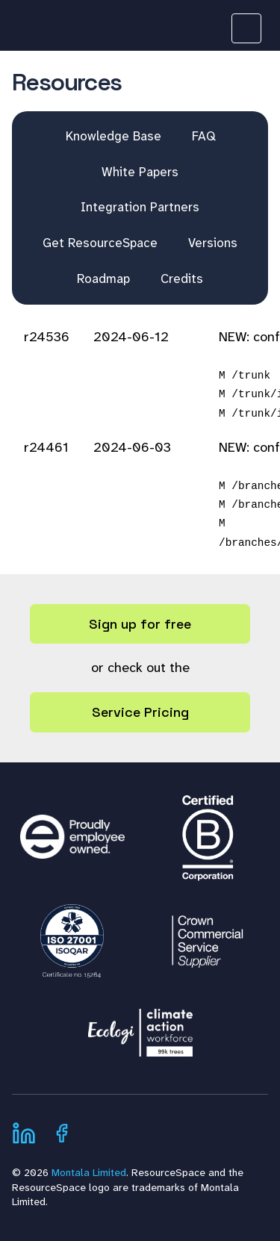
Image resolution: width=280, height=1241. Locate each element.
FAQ (203, 136)
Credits (182, 278)
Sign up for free (140, 623)
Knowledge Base (113, 136)
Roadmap (103, 278)
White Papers (140, 172)
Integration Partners (140, 207)
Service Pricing (140, 712)
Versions (212, 242)
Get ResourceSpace (100, 242)
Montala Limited (89, 1172)
